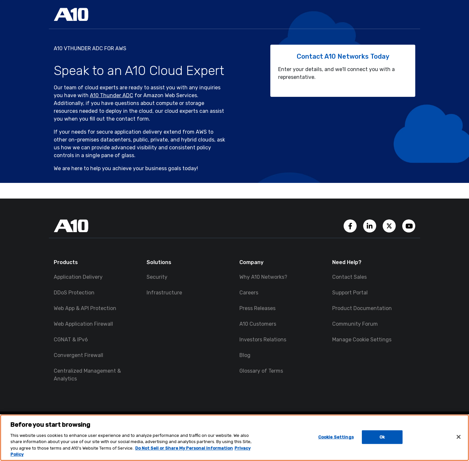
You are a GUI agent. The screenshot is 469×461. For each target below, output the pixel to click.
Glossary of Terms (261, 371)
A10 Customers (257, 324)
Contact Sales (349, 277)
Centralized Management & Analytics (87, 375)
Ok (382, 437)
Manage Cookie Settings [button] (361, 339)
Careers (248, 293)
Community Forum (355, 324)
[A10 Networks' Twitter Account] (390, 225)
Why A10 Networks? (263, 277)
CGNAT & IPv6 (71, 339)
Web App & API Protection (85, 308)
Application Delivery (78, 277)
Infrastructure (164, 293)
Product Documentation (362, 308)
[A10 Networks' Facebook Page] (351, 225)
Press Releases (257, 308)
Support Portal (350, 293)
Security (157, 277)
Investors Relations (262, 339)
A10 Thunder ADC (111, 95)
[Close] (458, 437)
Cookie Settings (336, 437)
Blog (244, 355)
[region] (234, 437)
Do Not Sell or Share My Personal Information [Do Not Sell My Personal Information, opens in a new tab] (184, 448)
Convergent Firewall (78, 355)
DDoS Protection (74, 293)
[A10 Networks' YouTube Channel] (408, 225)
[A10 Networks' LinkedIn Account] (370, 225)
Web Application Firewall (83, 324)
